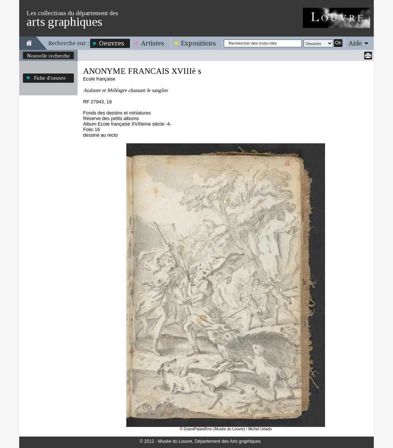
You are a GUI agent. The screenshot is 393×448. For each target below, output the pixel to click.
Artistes (152, 43)
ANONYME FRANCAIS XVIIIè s (142, 71)
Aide (355, 43)
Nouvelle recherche (48, 56)
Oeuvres (111, 43)
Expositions (198, 43)
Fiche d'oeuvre (50, 78)
